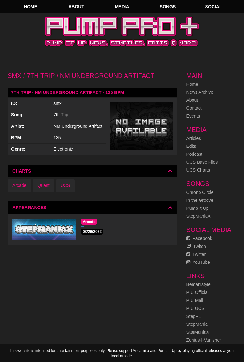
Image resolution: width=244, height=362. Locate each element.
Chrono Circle (200, 192)
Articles (193, 138)
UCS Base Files (202, 162)
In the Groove (200, 200)
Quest (43, 185)
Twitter (196, 254)
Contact (194, 108)
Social (213, 6)
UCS (65, 185)
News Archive (200, 92)
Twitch (196, 246)
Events (193, 116)
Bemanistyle (198, 284)
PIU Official (197, 292)
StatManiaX (197, 332)
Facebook (199, 238)
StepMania (197, 324)
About (76, 6)
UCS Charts (198, 170)
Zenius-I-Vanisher (203, 340)
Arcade (19, 185)
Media (122, 6)
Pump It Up (197, 208)
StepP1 (193, 316)
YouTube (198, 262)
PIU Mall (194, 300)
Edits (191, 146)
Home (30, 6)
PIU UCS (195, 308)
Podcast (194, 154)
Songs (168, 6)
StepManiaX (198, 216)
